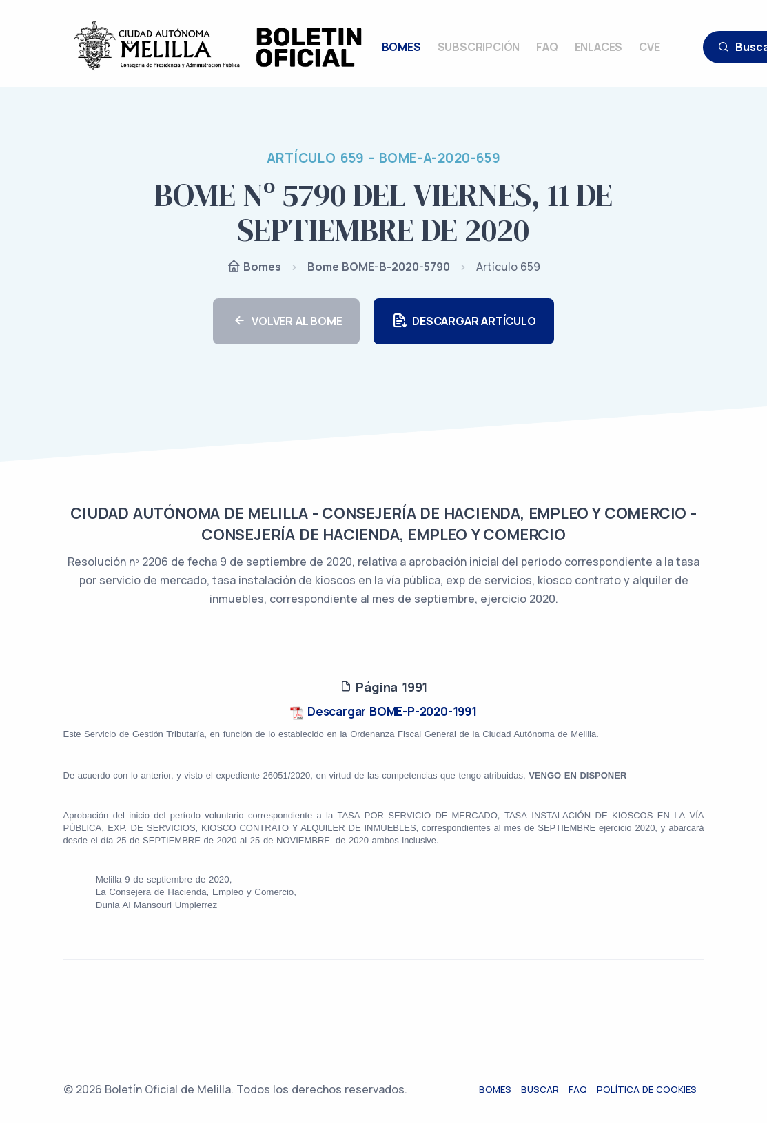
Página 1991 (383, 687)
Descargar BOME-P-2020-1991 (383, 711)
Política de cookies (654, 1089)
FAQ (547, 46)
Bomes (254, 268)
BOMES (401, 46)
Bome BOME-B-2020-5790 (378, 266)
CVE (649, 46)
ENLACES (599, 46)
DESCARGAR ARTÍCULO (463, 321)
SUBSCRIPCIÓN (479, 46)
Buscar (547, 1089)
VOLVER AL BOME (286, 321)
